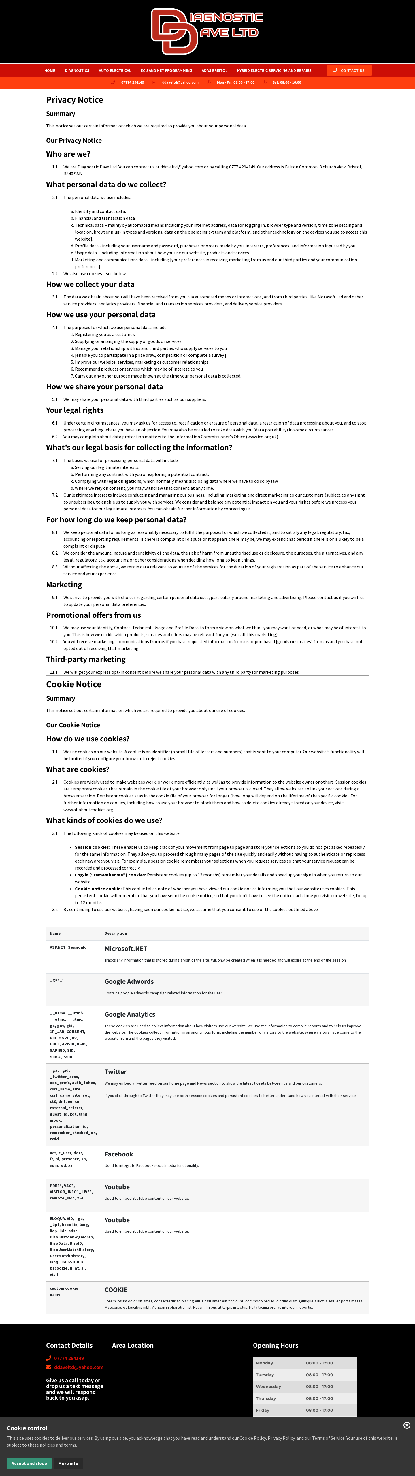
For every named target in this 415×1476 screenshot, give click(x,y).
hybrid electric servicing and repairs (274, 70)
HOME (49, 70)
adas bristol (214, 70)
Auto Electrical (115, 70)
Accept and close (29, 1463)
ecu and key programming (166, 70)
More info (68, 1463)
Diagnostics (77, 70)
